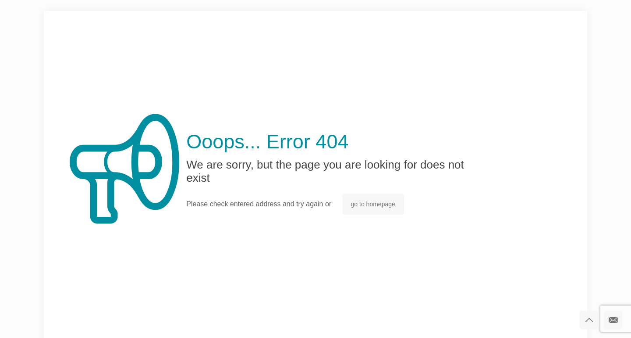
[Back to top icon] (589, 320)
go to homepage (373, 204)
